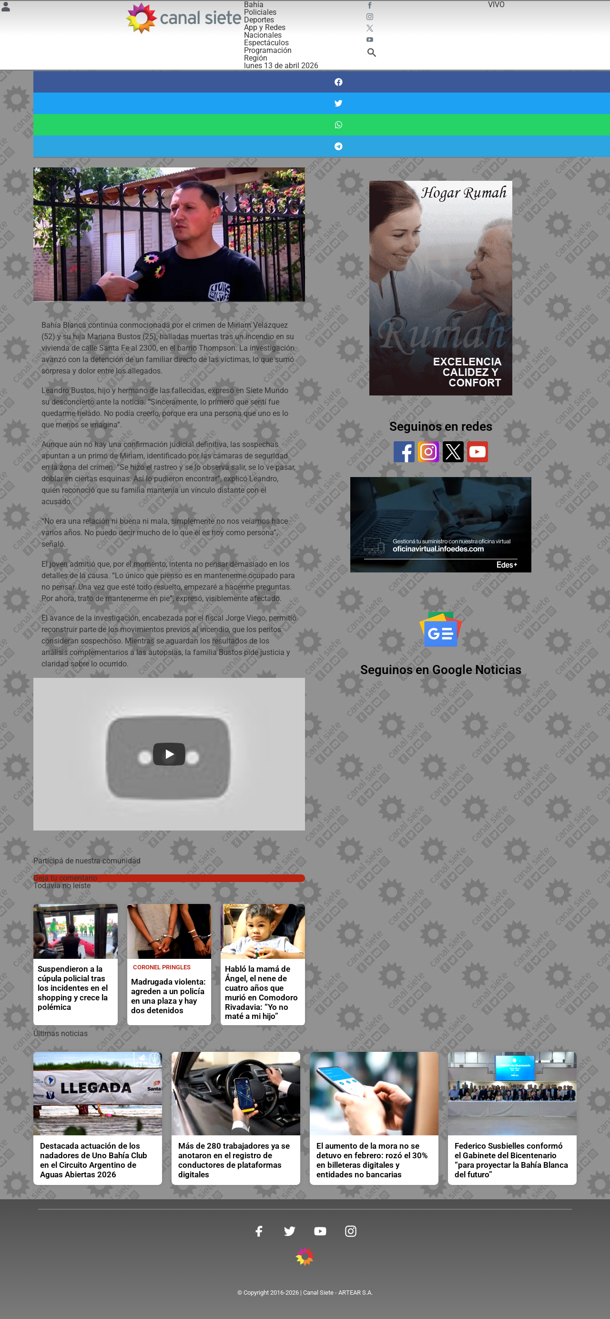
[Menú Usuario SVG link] (5, 8)
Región (255, 57)
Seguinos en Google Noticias (440, 670)
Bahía (254, 4)
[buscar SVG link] (371, 54)
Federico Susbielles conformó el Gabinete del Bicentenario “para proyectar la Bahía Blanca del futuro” (511, 1160)
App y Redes (264, 27)
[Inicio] (183, 18)
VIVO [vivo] (496, 4)
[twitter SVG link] (371, 29)
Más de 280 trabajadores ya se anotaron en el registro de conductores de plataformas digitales (234, 1160)
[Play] (169, 754)
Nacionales (263, 35)
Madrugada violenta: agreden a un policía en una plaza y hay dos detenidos (168, 996)
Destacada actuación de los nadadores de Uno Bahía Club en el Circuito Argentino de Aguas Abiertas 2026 (93, 1160)
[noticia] (75, 931)
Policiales (260, 12)
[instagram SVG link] (371, 18)
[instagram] (428, 451)
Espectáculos (266, 42)
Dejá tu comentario (65, 878)
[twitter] (453, 451)
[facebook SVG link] (371, 6)
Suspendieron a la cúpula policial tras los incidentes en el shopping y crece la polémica (73, 988)
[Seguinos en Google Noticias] (440, 629)
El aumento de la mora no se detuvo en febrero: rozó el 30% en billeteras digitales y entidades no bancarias (372, 1160)
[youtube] (477, 451)
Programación (268, 50)
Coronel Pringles (162, 967)
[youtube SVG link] (371, 41)
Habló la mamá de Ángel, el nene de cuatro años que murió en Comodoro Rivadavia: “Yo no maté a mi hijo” (261, 993)
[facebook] (404, 451)
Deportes (259, 19)
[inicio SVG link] (305, 1258)
